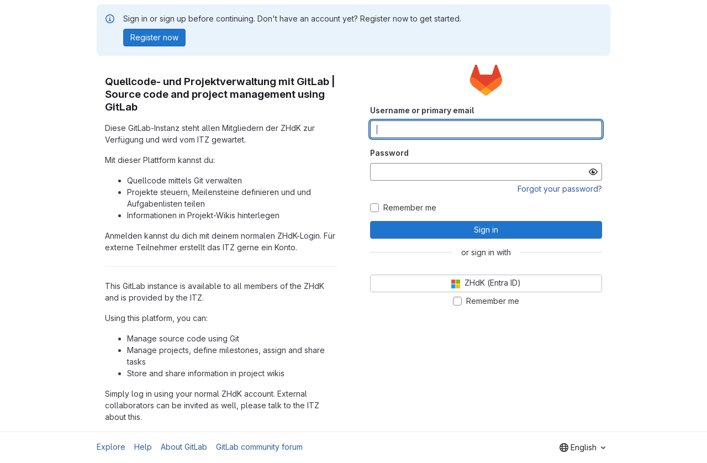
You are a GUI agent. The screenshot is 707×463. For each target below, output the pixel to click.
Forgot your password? (560, 188)
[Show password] (593, 172)
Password (389, 152)
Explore (111, 446)
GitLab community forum (259, 446)
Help (143, 446)
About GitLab (184, 446)
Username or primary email (422, 110)
